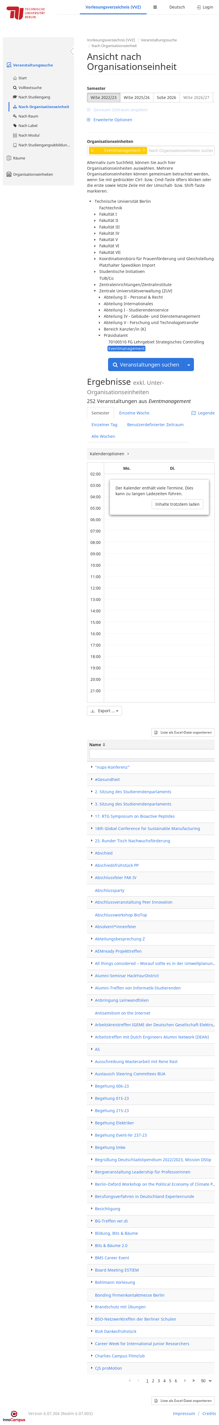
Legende (203, 413)
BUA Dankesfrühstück (115, 1331)
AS (97, 1049)
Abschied (104, 853)
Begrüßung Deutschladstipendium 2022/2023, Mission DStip (153, 1159)
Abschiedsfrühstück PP (117, 865)
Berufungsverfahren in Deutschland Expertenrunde (144, 1196)
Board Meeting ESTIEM (117, 1270)
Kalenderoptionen (107, 453)
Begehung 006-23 (112, 1086)
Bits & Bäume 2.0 (111, 1245)
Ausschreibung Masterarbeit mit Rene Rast (136, 1061)
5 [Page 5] (170, 1380)
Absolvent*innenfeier (115, 926)
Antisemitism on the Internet (122, 1013)
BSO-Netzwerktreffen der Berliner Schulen (135, 1319)
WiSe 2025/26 (137, 97)
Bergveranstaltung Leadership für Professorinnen (142, 1172)
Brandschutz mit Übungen (120, 1306)
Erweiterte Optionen (109, 119)
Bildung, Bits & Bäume (116, 1233)
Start (19, 77)
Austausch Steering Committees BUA (130, 1073)
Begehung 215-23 (112, 1110)
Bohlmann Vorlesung (115, 1282)
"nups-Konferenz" (112, 767)
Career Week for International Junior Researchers (142, 1343)
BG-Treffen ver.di (111, 1221)
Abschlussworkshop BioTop (121, 915)
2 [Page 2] (153, 1380)
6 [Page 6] (176, 1380)
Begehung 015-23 (112, 1098)
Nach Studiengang (31, 97)
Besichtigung (107, 1208)
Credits (209, 1413)
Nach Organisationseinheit (40, 106)
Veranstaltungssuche (29, 65)
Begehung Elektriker (114, 1123)
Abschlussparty (109, 890)
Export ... (104, 710)
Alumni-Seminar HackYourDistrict (127, 975)
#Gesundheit (107, 779)
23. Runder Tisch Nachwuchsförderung (132, 840)
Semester (96, 88)
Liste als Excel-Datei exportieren (183, 732)
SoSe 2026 (166, 97)
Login (204, 7)
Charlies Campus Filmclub (120, 1356)
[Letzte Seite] (193, 1381)
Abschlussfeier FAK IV (115, 877)
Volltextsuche (27, 87)
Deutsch (177, 7)
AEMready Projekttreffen (118, 951)
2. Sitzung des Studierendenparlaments (133, 791)
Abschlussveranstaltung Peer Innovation (134, 902)
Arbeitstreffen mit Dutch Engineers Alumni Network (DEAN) (152, 1037)
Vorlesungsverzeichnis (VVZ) (113, 7)
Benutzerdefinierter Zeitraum (155, 424)
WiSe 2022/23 (104, 97)
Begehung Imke (110, 1147)
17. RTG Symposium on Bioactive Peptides (135, 816)
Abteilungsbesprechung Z (120, 939)
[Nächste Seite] (184, 1381)
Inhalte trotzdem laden (177, 504)
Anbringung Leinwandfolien (122, 1000)
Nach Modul (25, 135)
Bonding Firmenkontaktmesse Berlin (130, 1295)
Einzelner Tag (104, 424)
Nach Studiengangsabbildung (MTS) (43, 144)
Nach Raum (25, 116)
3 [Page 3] (159, 1380)
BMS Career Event (112, 1257)
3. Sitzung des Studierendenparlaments (133, 804)
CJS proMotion (108, 1368)
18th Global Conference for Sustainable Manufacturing (147, 828)
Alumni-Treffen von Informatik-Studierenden (138, 988)
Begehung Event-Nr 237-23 (121, 1135)
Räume (15, 158)
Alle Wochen (103, 436)
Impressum (184, 1413)
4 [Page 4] (164, 1380)
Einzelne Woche (134, 413)
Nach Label (24, 125)
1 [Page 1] (147, 1380)
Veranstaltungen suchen (146, 364)
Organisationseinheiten (29, 174)
